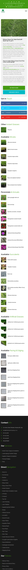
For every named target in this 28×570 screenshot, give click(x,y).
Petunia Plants (5, 526)
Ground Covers (5, 518)
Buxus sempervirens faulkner (14, 184)
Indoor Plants (5, 520)
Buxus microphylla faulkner (14, 177)
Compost (4, 496)
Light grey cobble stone (13, 363)
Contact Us (5, 480)
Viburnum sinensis (12, 142)
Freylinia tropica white (13, 156)
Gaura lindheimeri (6, 542)
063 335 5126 (20, 5)
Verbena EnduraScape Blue (14, 233)
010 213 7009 (6, 435)
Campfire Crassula (12, 266)
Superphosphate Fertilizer (8, 507)
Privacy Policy (5, 566)
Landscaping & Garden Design (9, 453)
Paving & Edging (6, 459)
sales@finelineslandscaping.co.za (15, 6)
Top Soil (4, 499)
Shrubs (4, 509)
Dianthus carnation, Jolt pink (14, 211)
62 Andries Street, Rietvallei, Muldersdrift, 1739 (15, 3)
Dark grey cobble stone (13, 355)
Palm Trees (5, 531)
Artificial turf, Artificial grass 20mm (16, 322)
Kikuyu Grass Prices (7, 485)
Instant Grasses (6, 488)
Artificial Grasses (6, 512)
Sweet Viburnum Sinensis (8, 536)
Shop (3, 461)
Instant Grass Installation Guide (9, 491)
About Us (4, 472)
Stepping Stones (6, 550)
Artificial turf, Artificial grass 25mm (16, 329)
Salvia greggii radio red (13, 197)
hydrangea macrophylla (8, 545)
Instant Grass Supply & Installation (10, 450)
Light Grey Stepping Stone (14, 377)
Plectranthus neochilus (13, 281)
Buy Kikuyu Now (14, 87)
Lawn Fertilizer (5, 504)
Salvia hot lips (11, 204)
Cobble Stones (5, 547)
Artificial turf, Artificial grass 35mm (16, 336)
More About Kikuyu (14, 92)
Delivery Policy (5, 560)
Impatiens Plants (6, 523)
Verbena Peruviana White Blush (15, 240)
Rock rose (10, 273)
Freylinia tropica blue (13, 163)
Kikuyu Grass (5, 483)
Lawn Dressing (5, 501)
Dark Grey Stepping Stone (14, 370)
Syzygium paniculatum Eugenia (9, 539)
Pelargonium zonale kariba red (15, 225)
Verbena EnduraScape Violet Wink (16, 247)
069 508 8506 (6, 440)
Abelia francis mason (12, 149)
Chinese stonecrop (12, 295)
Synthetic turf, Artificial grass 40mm (16, 343)
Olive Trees (5, 534)
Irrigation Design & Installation (9, 456)
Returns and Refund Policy (8, 563)
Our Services (5, 474)
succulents (4, 515)
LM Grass (4, 493)
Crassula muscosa (12, 302)
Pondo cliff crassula (12, 259)
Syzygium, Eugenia (12, 170)
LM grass (10, 129)
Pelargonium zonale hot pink (14, 218)
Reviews (4, 477)
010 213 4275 (9, 5)
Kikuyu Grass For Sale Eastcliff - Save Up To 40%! (13, 40)
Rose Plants (5, 528)
